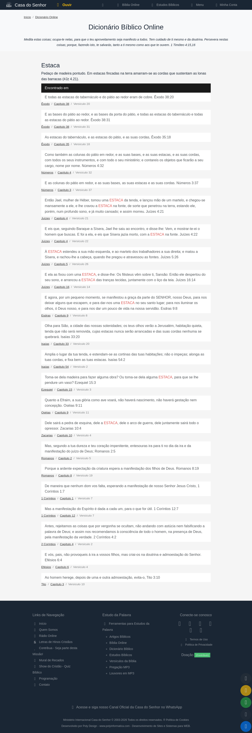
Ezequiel (47, 389)
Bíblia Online (128, 5)
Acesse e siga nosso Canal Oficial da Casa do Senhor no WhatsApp (126, 707)
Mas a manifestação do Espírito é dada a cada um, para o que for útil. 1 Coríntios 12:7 (111, 509)
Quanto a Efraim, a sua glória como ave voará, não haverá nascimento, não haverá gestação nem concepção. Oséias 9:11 (121, 403)
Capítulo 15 (64, 389)
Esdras (45, 315)
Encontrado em (57, 88)
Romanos (47, 458)
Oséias (45, 412)
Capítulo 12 (67, 515)
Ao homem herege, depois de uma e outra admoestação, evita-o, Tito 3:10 (102, 577)
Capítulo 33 (61, 343)
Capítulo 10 (64, 435)
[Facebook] (179, 623)
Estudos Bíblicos (164, 5)
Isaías (45, 343)
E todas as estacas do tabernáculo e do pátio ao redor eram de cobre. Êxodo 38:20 (109, 97)
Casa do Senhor (26, 4)
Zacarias (47, 435)
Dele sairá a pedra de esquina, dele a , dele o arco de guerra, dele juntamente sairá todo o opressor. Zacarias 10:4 (122, 425)
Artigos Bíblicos (119, 636)
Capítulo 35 (61, 144)
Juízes (45, 218)
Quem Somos (45, 629)
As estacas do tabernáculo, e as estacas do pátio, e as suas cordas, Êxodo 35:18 (108, 137)
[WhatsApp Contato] (191, 630)
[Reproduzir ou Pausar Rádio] (245, 726)
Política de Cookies (177, 719)
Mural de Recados (48, 660)
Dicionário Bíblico (121, 649)
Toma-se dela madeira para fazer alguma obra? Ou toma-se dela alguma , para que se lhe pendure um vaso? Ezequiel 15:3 (121, 380)
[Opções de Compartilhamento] (245, 702)
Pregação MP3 (119, 667)
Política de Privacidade (195, 644)
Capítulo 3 (64, 190)
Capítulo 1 (67, 498)
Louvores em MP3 (121, 673)
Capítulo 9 (61, 315)
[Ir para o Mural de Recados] (245, 690)
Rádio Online (45, 636)
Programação (45, 678)
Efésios (46, 567)
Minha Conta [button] (225, 5)
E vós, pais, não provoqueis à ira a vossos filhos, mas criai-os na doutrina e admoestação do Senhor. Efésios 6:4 (123, 557)
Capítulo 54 (61, 366)
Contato (41, 684)
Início (27, 17)
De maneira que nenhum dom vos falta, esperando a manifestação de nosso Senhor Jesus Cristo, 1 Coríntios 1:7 (122, 488)
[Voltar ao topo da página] (245, 678)
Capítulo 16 (61, 287)
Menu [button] (197, 5)
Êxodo (45, 103)
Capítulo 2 (65, 458)
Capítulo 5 (61, 264)
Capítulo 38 (61, 103)
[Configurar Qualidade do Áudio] (245, 714)
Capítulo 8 (65, 475)
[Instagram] (190, 623)
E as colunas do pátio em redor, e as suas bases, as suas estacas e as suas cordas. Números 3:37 (121, 183)
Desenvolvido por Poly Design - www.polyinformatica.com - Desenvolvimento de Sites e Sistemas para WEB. (126, 726)
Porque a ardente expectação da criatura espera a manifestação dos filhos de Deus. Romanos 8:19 (122, 468)
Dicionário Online (46, 17)
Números (47, 172)
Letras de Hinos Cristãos (52, 642)
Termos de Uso (196, 639)
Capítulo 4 (64, 172)
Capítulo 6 (62, 567)
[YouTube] (210, 623)
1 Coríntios (48, 498)
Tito (43, 584)
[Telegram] (201, 630)
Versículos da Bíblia (122, 661)
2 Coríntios (48, 544)
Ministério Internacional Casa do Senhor (87, 719)
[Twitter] (200, 623)
